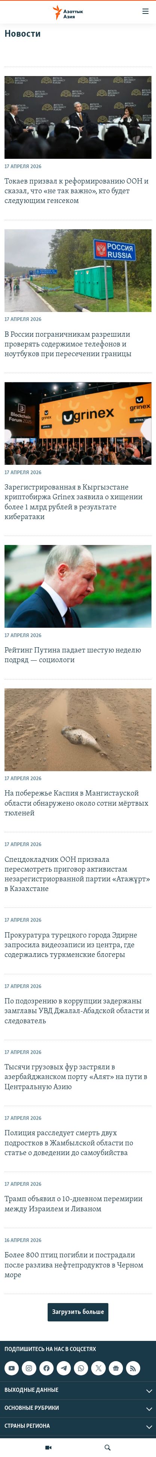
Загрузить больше (78, 1312)
